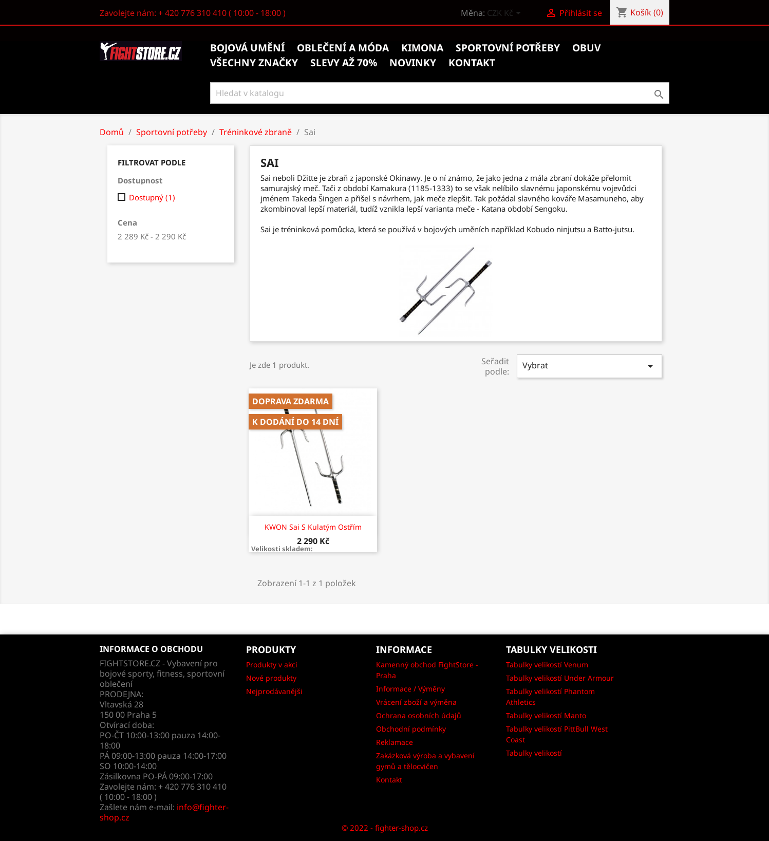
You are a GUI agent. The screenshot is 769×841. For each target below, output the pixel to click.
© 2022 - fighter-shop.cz (385, 828)
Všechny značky (254, 62)
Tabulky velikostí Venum (547, 664)
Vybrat (589, 366)
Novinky (412, 62)
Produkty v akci (271, 664)
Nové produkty (271, 678)
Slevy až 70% (343, 62)
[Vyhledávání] (440, 93)
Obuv (586, 47)
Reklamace (394, 742)
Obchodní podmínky (411, 729)
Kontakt (389, 779)
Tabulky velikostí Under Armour (560, 678)
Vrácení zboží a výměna (416, 702)
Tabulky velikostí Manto (546, 715)
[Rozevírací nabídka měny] (505, 14)
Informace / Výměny (410, 689)
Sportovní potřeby (508, 47)
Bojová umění (247, 47)
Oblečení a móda (343, 47)
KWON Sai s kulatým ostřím (313, 527)
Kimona (422, 47)
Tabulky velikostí (534, 753)
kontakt (471, 62)
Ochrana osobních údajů (418, 715)
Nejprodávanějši (274, 691)
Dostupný (152, 197)
